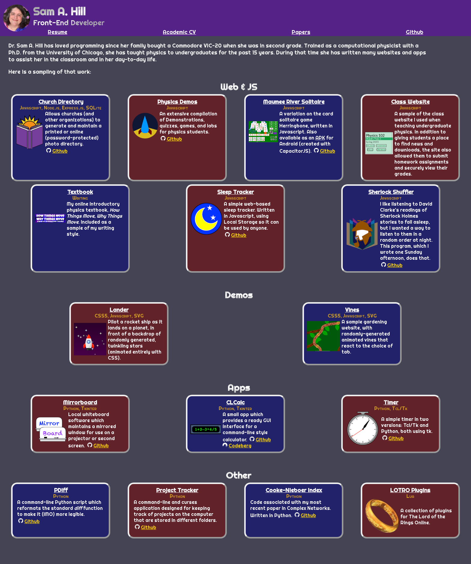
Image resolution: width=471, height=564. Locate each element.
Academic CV (179, 32)
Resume (57, 32)
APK (320, 138)
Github (414, 32)
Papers (301, 32)
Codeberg (237, 446)
